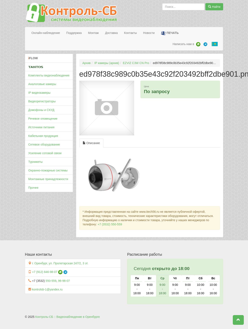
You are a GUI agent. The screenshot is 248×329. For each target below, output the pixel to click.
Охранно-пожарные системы (47, 170)
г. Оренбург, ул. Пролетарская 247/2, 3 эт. (60, 263)
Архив (86, 63)
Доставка (111, 33)
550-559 (51, 280)
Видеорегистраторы (42, 101)
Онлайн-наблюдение (45, 33)
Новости (149, 33)
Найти (214, 6)
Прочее (33, 187)
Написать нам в (183, 44)
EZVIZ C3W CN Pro (136, 63)
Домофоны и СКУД (41, 110)
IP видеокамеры (39, 92)
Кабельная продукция (43, 136)
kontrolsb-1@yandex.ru (47, 289)
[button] (238, 320)
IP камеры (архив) (106, 63)
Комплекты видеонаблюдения (48, 75)
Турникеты (35, 161)
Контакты (130, 33)
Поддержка (74, 33)
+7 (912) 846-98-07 (44, 272)
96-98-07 (64, 280)
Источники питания (41, 127)
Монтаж (93, 33)
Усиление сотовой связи (45, 153)
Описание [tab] (91, 143)
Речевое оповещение (43, 118)
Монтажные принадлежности (48, 179)
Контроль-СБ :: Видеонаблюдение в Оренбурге (67, 316)
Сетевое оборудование (44, 144)
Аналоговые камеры (42, 84)
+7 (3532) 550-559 (110, 224)
